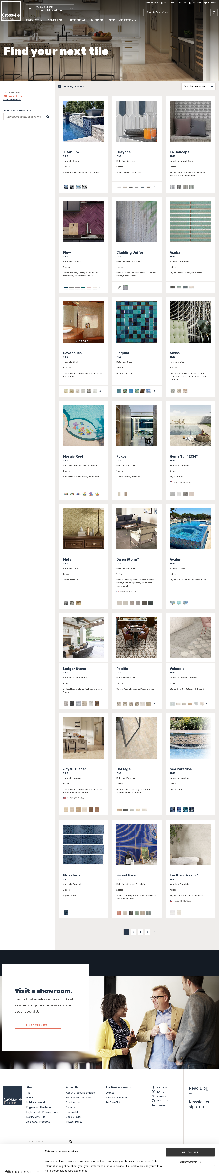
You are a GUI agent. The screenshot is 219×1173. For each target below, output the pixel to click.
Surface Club (113, 1102)
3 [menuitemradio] (140, 932)
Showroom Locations (78, 1097)
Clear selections (11, 142)
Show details (53, 1166)
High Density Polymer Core (42, 1112)
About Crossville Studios (80, 1092)
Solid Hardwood (35, 1102)
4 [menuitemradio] (148, 932)
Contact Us (73, 1102)
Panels (30, 1097)
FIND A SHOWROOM (38, 1025)
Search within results (17, 110)
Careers (70, 1107)
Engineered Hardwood (39, 1107)
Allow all (190, 1124)
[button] (50, 8)
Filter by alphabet (74, 86)
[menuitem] (119, 932)
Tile (28, 1092)
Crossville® (72, 1112)
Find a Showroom (12, 99)
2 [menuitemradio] (133, 932)
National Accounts (117, 1097)
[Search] (214, 12)
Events (110, 1092)
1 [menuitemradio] (126, 932)
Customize (190, 1134)
